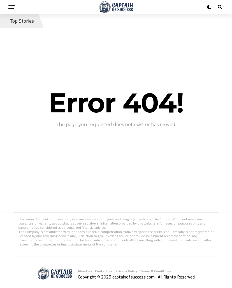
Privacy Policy (126, 271)
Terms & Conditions (155, 271)
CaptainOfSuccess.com (53, 219)
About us (85, 271)
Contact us (104, 271)
